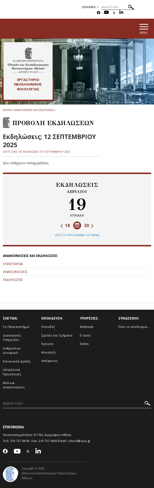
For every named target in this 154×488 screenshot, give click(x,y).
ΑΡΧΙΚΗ (7, 110)
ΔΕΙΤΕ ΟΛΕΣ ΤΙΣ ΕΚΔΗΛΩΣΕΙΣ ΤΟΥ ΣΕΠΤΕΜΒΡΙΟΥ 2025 (36, 151)
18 (65, 225)
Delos (84, 344)
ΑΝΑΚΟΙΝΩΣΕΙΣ (15, 271)
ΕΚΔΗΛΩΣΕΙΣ (13, 279)
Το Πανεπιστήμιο (16, 327)
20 (89, 225)
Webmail (87, 327)
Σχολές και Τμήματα (56, 335)
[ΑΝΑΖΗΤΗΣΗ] (118, 7)
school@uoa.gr (79, 441)
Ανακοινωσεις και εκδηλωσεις (34, 110)
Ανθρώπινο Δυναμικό (12, 350)
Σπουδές (48, 327)
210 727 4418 (19, 441)
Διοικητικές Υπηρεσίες (12, 337)
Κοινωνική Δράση (17, 361)
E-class (85, 335)
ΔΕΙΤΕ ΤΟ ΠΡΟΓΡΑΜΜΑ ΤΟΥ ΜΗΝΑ (77, 235)
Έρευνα (47, 344)
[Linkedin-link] (121, 13)
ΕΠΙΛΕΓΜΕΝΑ (13, 263)
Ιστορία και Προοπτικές (12, 371)
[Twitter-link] (114, 13)
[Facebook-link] (98, 13)
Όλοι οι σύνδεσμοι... (134, 327)
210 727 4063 (48, 441)
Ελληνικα (89, 7)
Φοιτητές (48, 352)
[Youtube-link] (106, 13)
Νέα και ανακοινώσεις (14, 385)
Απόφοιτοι (49, 361)
